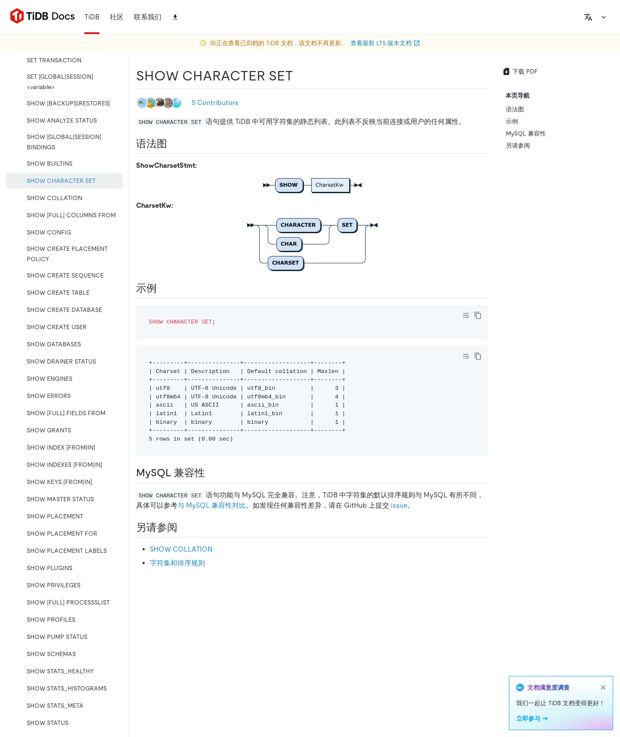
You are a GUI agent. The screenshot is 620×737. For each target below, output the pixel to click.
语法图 (515, 109)
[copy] (478, 315)
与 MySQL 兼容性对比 (211, 505)
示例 (512, 121)
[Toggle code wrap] (466, 315)
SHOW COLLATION (181, 549)
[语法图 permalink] (174, 144)
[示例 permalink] (163, 288)
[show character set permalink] (300, 76)
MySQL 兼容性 (526, 133)
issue (399, 505)
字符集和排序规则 (177, 563)
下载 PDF (520, 71)
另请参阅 (518, 145)
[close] (603, 687)
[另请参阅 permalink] (184, 527)
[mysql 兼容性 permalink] (212, 473)
